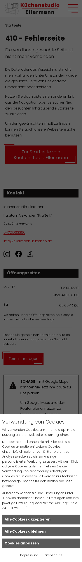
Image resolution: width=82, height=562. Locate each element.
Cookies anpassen (22, 543)
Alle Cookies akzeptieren (28, 519)
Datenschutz (52, 555)
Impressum (29, 555)
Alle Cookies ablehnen (25, 531)
